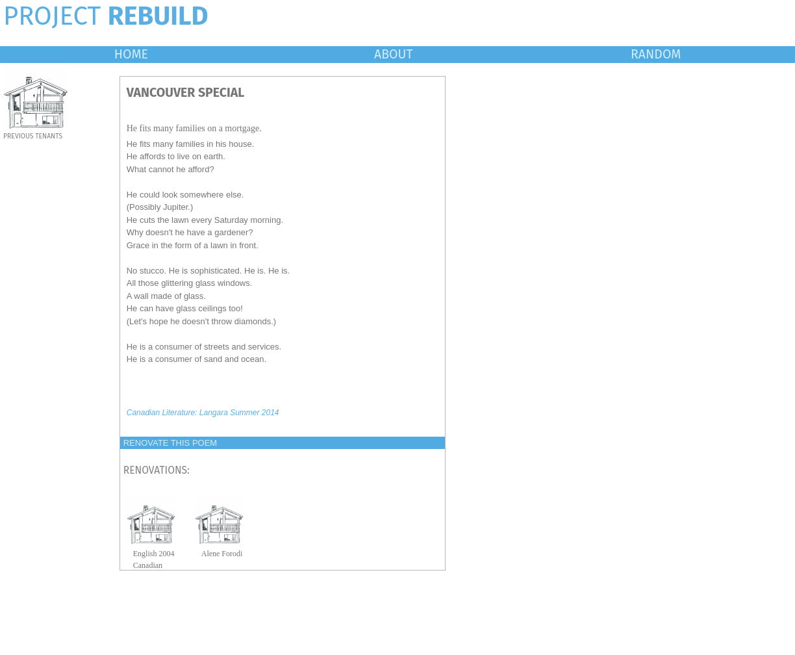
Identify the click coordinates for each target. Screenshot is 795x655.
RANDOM (656, 54)
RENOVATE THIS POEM (170, 443)
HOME (131, 54)
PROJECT (105, 16)
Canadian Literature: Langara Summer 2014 (203, 412)
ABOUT (393, 54)
